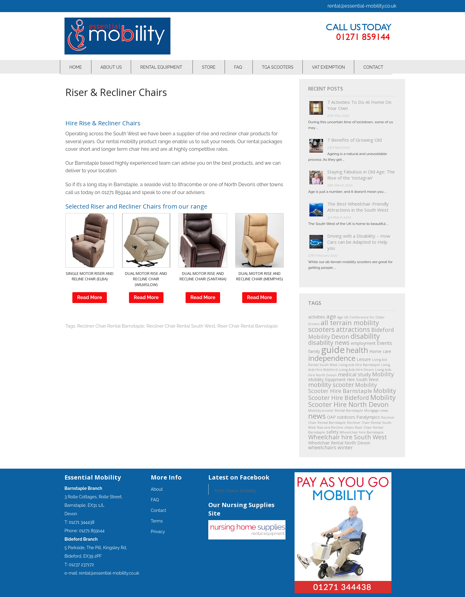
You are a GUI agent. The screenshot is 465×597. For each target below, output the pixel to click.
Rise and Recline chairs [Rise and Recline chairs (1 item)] (335, 427)
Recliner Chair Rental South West (181, 326)
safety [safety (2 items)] (332, 432)
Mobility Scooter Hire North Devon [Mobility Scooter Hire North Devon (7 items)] (352, 401)
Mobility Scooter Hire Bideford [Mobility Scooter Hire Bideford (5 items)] (352, 394)
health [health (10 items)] (357, 350)
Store (209, 66)
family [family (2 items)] (314, 351)
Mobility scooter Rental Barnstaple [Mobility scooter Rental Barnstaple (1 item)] (335, 410)
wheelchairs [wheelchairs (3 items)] (322, 447)
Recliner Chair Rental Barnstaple (110, 326)
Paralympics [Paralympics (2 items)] (368, 417)
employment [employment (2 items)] (363, 343)
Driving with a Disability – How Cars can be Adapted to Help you (358, 242)
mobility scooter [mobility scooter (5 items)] (331, 385)
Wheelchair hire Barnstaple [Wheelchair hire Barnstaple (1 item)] (362, 432)
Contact (374, 66)
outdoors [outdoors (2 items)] (346, 417)
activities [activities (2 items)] (316, 317)
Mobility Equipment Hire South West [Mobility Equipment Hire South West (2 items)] (343, 379)
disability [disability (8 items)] (365, 336)
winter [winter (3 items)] (345, 447)
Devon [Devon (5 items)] (340, 336)
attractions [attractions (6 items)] (353, 329)
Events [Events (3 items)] (384, 342)
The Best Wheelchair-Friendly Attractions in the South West (358, 207)
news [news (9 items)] (317, 416)
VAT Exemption (328, 66)
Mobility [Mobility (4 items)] (383, 374)
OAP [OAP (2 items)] (331, 417)
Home (75, 66)
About (157, 489)
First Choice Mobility (235, 490)
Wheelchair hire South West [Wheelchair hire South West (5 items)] (347, 437)
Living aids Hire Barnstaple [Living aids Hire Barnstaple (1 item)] (359, 365)
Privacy (158, 531)
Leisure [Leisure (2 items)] (364, 359)
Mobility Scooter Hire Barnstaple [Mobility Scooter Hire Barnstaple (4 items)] (342, 387)
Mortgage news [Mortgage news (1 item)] (376, 410)
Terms (157, 521)
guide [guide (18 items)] (333, 350)
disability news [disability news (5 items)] (329, 342)
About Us (111, 66)
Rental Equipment (161, 66)
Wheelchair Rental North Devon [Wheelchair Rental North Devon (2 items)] (339, 443)
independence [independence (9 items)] (331, 358)
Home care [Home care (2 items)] (380, 351)
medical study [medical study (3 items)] (354, 374)
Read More (89, 297)
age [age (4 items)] (331, 316)
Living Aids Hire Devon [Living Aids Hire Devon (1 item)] (356, 370)
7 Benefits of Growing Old (354, 140)
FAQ (238, 66)
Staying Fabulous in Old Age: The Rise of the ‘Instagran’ (361, 175)
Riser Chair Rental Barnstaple (247, 326)
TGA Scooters (278, 66)
